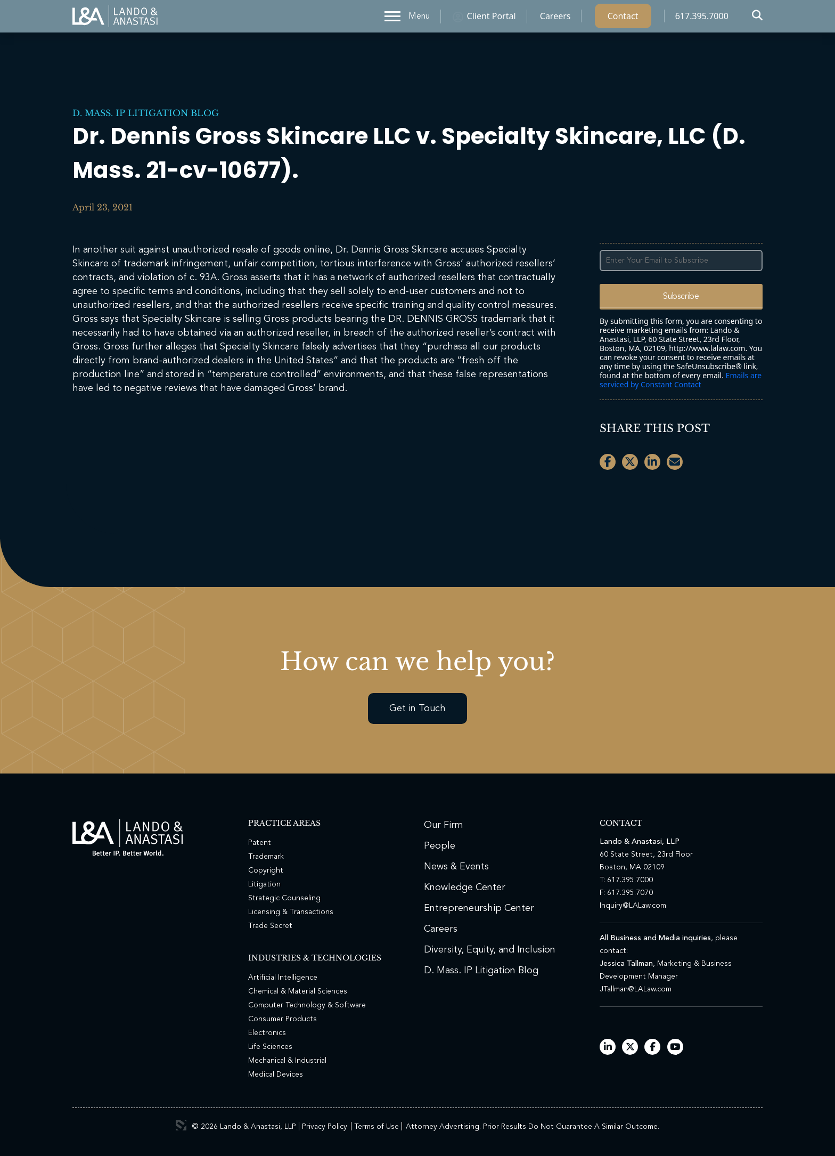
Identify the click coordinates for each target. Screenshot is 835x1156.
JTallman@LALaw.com (636, 989)
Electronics (267, 1033)
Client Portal (491, 19)
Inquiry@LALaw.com (633, 905)
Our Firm (443, 825)
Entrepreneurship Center (479, 908)
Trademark (266, 856)
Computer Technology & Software (307, 1005)
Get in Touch (417, 708)
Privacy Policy (324, 1126)
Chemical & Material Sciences (297, 991)
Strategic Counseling (284, 898)
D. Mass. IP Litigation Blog (145, 113)
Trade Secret (270, 926)
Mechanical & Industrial (287, 1060)
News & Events (456, 867)
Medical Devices (275, 1074)
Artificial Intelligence (282, 977)
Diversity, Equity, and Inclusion (489, 950)
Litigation (264, 884)
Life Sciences (270, 1047)
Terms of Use (376, 1126)
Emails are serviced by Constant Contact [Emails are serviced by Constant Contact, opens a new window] (681, 379)
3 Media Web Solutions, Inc (181, 1125)
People (439, 846)
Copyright (265, 870)
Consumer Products (282, 1019)
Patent (259, 842)
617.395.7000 (701, 19)
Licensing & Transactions (290, 912)
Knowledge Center (464, 887)
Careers (555, 19)
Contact (623, 19)
